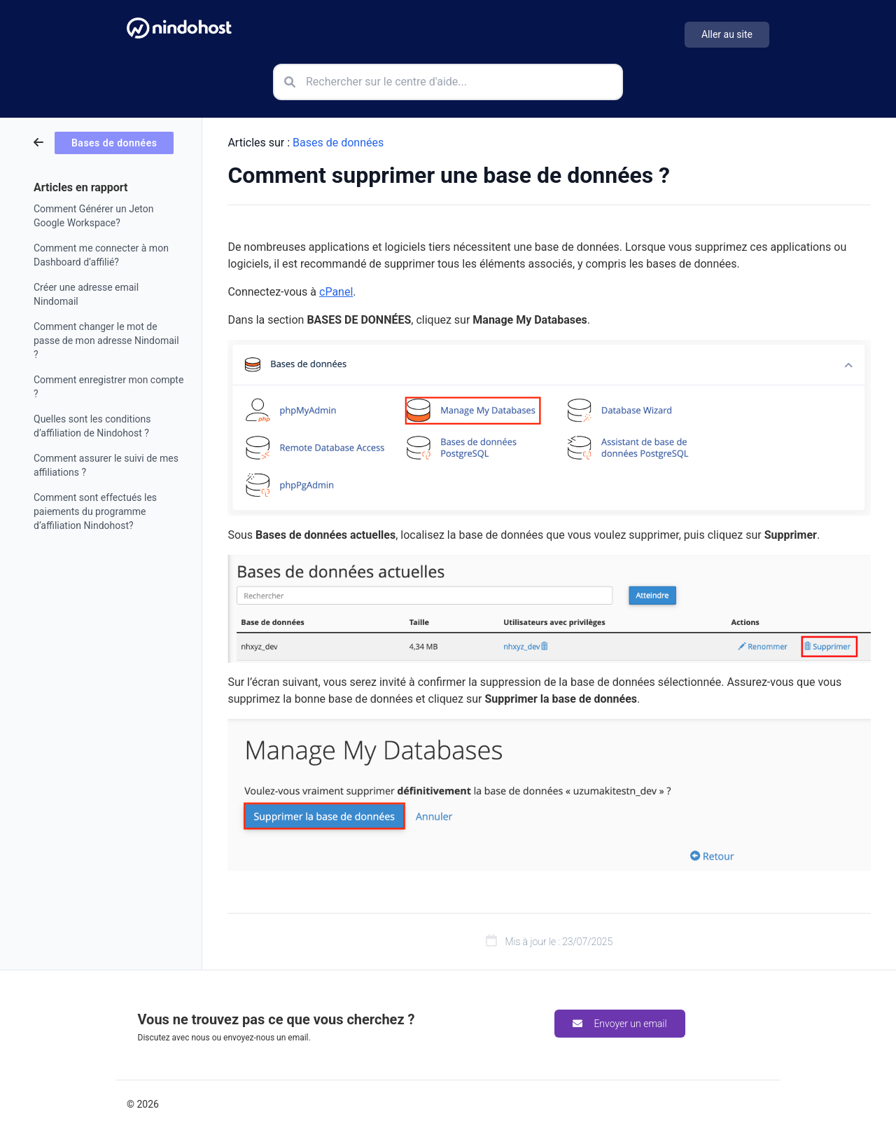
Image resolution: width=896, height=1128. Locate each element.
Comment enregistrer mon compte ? (108, 386)
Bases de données (338, 142)
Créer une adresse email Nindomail (86, 294)
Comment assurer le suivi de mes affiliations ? (106, 465)
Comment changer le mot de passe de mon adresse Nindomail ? (106, 340)
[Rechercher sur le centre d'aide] (448, 82)
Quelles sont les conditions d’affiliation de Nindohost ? (92, 426)
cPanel (336, 291)
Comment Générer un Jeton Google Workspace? (93, 215)
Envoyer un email (619, 1023)
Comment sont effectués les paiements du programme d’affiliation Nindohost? (95, 511)
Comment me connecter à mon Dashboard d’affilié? (101, 255)
